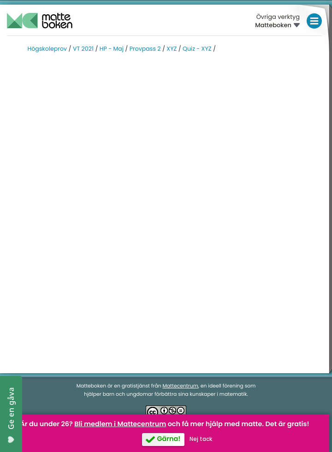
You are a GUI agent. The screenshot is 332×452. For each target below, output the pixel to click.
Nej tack (201, 439)
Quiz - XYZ (197, 49)
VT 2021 (83, 49)
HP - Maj (112, 49)
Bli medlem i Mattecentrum (120, 424)
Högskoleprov (47, 49)
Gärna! (168, 439)
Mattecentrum (180, 385)
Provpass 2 (145, 49)
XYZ (171, 49)
